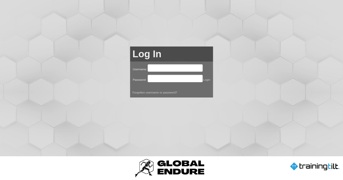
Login (206, 79)
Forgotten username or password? (155, 92)
